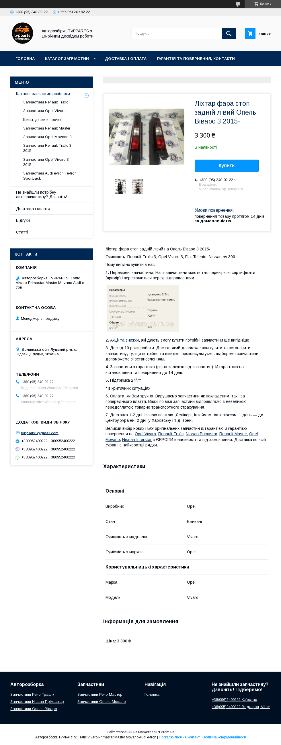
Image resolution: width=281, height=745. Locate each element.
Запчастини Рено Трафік (32, 694)
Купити (227, 165)
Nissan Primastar (201, 434)
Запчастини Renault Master (46, 128)
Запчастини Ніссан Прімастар (37, 701)
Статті (22, 232)
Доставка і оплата (126, 58)
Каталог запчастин (67, 58)
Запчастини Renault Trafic (45, 102)
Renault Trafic (171, 434)
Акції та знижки (124, 340)
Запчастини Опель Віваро (33, 709)
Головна (25, 58)
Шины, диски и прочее (42, 119)
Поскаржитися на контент (179, 737)
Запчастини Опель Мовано (101, 701)
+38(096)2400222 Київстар (234, 699)
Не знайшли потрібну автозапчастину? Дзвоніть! (41, 194)
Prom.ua (167, 732)
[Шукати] (229, 33)
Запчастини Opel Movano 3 (47, 137)
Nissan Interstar (137, 439)
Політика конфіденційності (224, 737)
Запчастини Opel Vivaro (44, 111)
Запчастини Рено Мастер (99, 694)
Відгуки (23, 220)
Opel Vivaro (145, 434)
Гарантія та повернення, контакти (196, 58)
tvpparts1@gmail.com (39, 433)
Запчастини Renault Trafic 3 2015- (47, 148)
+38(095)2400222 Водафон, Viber (241, 707)
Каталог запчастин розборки (43, 93)
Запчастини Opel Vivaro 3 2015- (46, 162)
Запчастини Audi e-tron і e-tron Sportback (50, 176)
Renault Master (233, 434)
